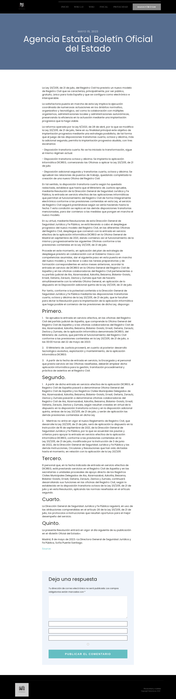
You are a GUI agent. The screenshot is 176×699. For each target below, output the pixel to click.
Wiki (91, 7)
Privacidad (120, 7)
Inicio (65, 7)
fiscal (104, 7)
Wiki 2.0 (78, 7)
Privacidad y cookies (152, 688)
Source (46, 548)
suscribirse (147, 6)
